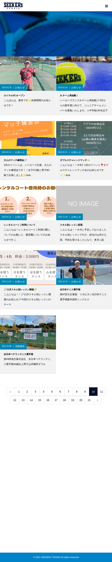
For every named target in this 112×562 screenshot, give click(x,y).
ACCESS (56, 464)
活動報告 (20, 346)
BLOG (56, 471)
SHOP (56, 478)
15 (39, 400)
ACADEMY (56, 451)
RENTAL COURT (56, 458)
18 (64, 400)
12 (14, 400)
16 (47, 400)
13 (23, 400)
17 (56, 400)
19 (72, 400)
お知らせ (20, 87)
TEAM (56, 444)
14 (31, 400)
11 (101, 391)
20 (80, 400)
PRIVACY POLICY (56, 491)
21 (89, 400)
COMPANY (56, 485)
